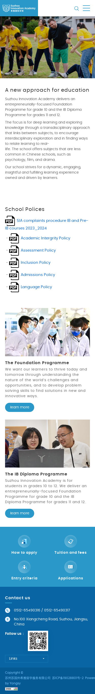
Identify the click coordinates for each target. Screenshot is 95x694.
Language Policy (36, 287)
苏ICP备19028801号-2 (68, 678)
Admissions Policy (38, 275)
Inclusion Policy (35, 263)
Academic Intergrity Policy (45, 238)
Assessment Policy (38, 250)
